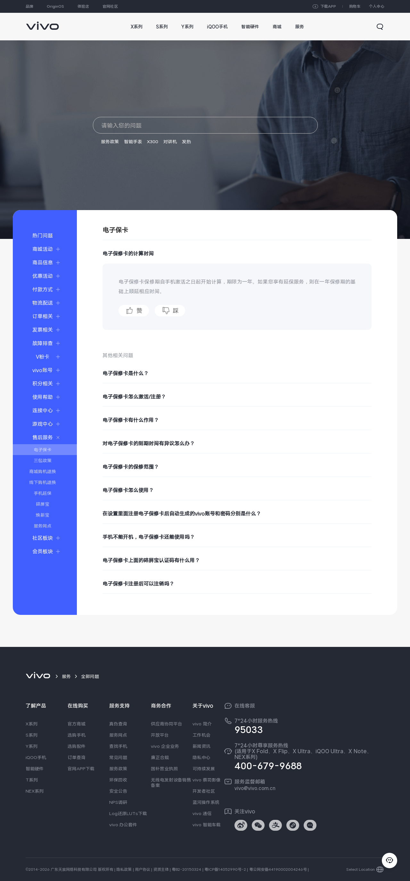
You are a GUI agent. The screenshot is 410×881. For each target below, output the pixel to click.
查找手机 (118, 746)
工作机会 (201, 735)
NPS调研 (118, 802)
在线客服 (244, 706)
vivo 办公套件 (123, 824)
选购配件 (77, 746)
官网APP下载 (81, 768)
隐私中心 (201, 757)
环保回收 (118, 779)
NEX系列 (35, 791)
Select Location (360, 869)
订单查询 (77, 757)
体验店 (83, 6)
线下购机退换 (42, 482)
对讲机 (170, 141)
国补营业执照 (164, 768)
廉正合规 (160, 757)
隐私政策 (124, 869)
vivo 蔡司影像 (207, 779)
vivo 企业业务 (165, 746)
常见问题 (118, 757)
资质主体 (161, 869)
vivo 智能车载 (207, 824)
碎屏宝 (42, 504)
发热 (186, 141)
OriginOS (55, 6)
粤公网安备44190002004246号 (278, 869)
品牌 (29, 6)
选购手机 (77, 735)
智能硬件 (35, 768)
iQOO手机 (36, 757)
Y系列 (31, 746)
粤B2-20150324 (186, 869)
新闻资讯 (201, 746)
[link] (42, 22)
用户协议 (142, 869)
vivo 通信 (202, 813)
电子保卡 (43, 449)
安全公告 (118, 791)
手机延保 (43, 493)
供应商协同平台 (166, 723)
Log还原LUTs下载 (128, 813)
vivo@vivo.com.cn (254, 788)
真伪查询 (118, 723)
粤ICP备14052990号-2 (225, 869)
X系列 (31, 723)
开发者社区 (204, 791)
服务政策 (110, 141)
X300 (152, 141)
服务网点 (43, 525)
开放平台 (160, 735)
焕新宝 (42, 515)
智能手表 (133, 141)
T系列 (32, 779)
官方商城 (77, 723)
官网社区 (110, 6)
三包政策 (43, 460)
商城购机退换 (42, 471)
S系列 (31, 735)
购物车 (355, 6)
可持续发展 (204, 768)
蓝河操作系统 (206, 802)
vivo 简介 (202, 723)
